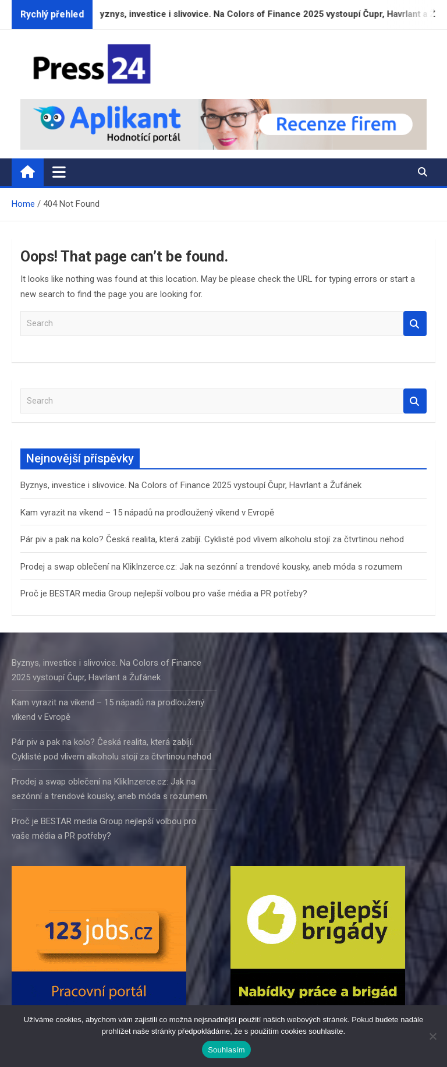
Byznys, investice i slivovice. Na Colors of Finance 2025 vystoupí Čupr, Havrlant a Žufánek (190, 485)
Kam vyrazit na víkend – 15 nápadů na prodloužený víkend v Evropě (147, 512)
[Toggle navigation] (59, 171)
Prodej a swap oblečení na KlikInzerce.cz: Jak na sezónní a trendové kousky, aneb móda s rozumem (211, 566)
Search (415, 323)
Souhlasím (226, 1049)
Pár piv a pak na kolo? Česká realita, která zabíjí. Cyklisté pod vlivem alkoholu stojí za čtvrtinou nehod (212, 539)
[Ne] (432, 1036)
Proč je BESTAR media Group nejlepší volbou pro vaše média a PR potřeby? (163, 593)
